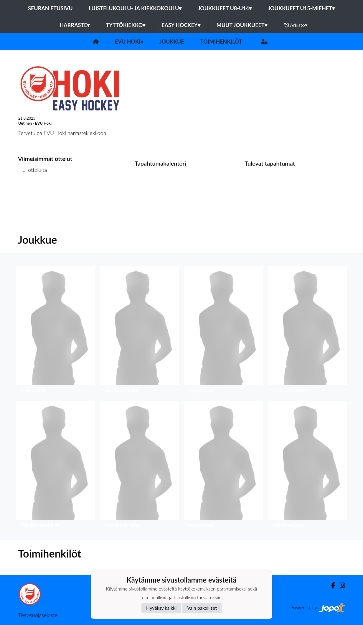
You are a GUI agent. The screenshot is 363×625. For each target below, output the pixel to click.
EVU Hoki (129, 41)
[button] (56, 331)
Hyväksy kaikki (161, 608)
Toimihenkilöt (221, 41)
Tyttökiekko (125, 25)
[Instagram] (340, 585)
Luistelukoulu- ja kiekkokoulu (135, 8)
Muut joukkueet (242, 25)
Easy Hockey (180, 25)
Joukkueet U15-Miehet (301, 8)
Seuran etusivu (50, 8)
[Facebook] (330, 585)
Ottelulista (32, 192)
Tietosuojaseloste (37, 615)
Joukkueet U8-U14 (225, 8)
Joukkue (171, 41)
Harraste (75, 25)
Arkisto (295, 25)
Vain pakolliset (202, 608)
